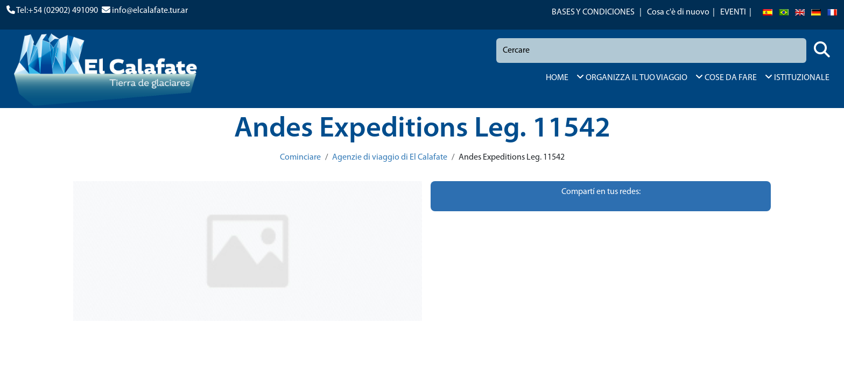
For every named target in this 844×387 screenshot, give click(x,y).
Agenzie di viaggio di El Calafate (389, 157)
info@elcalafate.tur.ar (150, 10)
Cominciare (300, 157)
